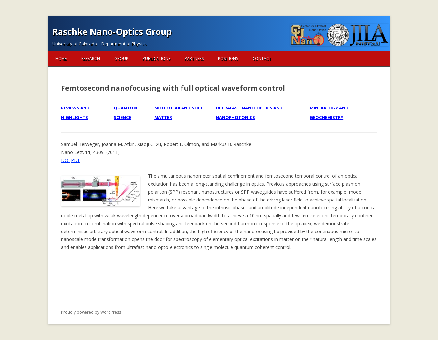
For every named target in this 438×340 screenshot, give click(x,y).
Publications (156, 58)
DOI (65, 160)
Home (61, 58)
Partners (194, 58)
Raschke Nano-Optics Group (112, 32)
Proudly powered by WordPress (91, 312)
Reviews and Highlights (75, 112)
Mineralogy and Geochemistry (329, 112)
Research (90, 58)
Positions (228, 58)
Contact (262, 58)
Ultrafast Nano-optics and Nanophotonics (249, 112)
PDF (75, 160)
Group (121, 58)
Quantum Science (125, 112)
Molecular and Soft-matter (179, 112)
